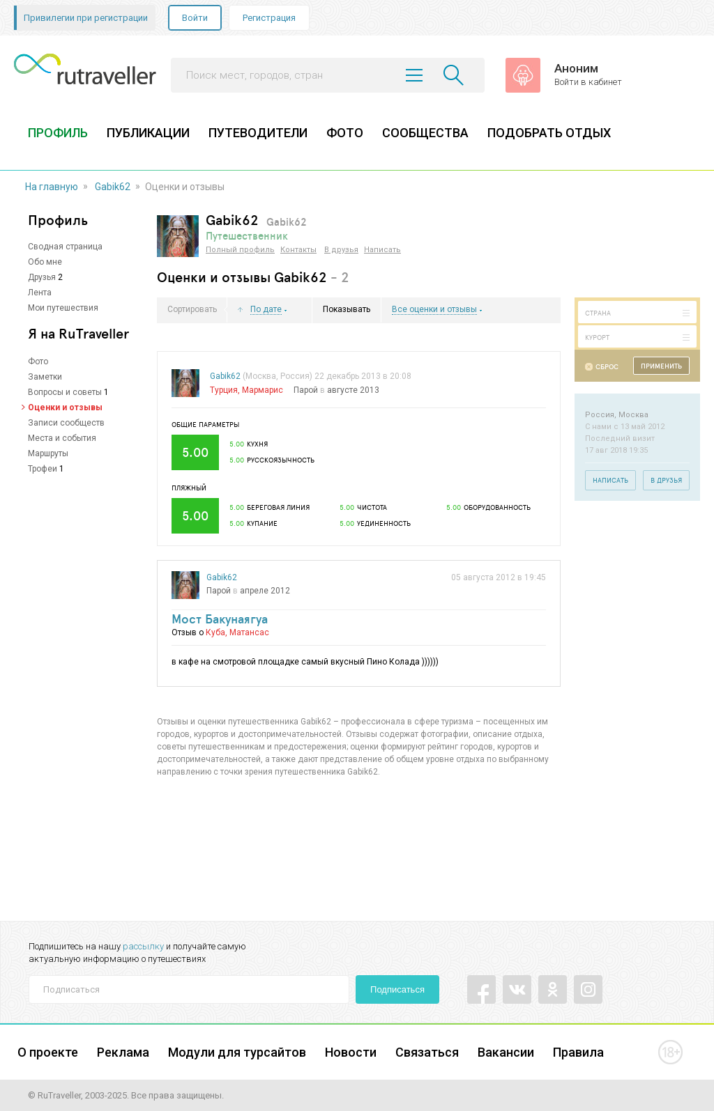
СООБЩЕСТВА (425, 132)
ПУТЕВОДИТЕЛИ (257, 132)
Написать (382, 250)
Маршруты (48, 453)
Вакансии (506, 1052)
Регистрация (269, 18)
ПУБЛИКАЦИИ (148, 132)
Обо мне (45, 262)
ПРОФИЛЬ (58, 132)
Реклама (123, 1052)
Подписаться (397, 989)
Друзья (42, 277)
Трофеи (42, 469)
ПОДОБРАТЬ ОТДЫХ (549, 132)
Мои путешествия (63, 308)
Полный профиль (240, 250)
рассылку (143, 946)
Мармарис (262, 390)
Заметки (45, 377)
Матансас (249, 632)
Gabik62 (112, 186)
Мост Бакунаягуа (220, 618)
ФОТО (344, 132)
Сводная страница (65, 246)
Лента (40, 292)
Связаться (427, 1052)
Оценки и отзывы (65, 407)
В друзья (341, 250)
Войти (195, 18)
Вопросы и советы (65, 392)
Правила (578, 1052)
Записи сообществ (66, 423)
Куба (215, 632)
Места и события (62, 438)
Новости (351, 1052)
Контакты (298, 250)
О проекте (47, 1052)
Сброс (606, 366)
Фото (38, 361)
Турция (224, 390)
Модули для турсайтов (237, 1052)
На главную (51, 186)
